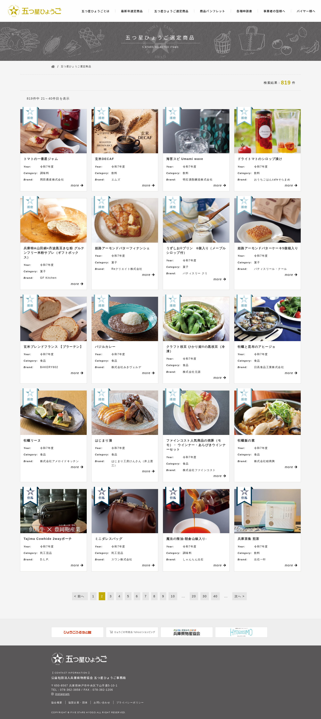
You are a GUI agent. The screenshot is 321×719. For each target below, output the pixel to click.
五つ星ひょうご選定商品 (171, 11)
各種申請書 (244, 11)
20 (194, 596)
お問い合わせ (102, 702)
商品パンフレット (212, 11)
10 (173, 596)
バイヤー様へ (306, 11)
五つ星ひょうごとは (96, 11)
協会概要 (56, 702)
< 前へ (80, 596)
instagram (62, 694)
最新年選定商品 (132, 11)
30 (205, 596)
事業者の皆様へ (274, 11)
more (77, 185)
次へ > (240, 596)
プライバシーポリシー (130, 702)
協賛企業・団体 (78, 702)
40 (215, 596)
